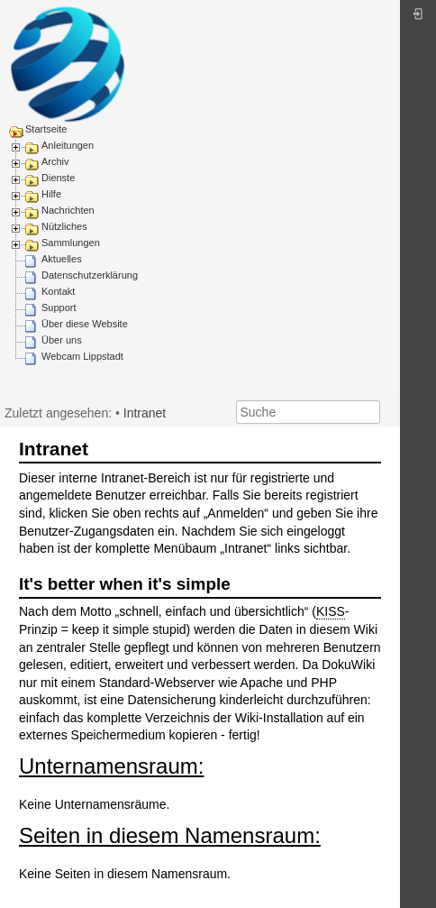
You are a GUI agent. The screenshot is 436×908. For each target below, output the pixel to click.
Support (59, 307)
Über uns (61, 340)
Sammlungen (70, 242)
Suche (370, 412)
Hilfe (51, 193)
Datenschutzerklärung (89, 275)
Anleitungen (67, 145)
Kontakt (58, 291)
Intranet (144, 413)
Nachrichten (68, 210)
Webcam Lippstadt (82, 356)
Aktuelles (61, 258)
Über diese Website (84, 323)
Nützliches (64, 226)
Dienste (58, 177)
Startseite (46, 129)
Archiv (55, 161)
